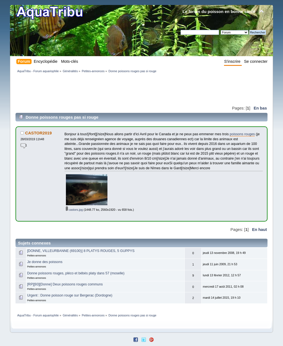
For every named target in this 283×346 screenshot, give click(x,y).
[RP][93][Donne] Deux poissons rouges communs (65, 284)
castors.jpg (74, 209)
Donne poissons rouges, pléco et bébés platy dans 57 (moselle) (75, 273)
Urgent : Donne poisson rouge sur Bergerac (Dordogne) (69, 295)
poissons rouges (242, 134)
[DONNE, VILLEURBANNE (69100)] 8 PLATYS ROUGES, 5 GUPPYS (81, 251)
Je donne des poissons (45, 262)
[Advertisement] (116, 89)
